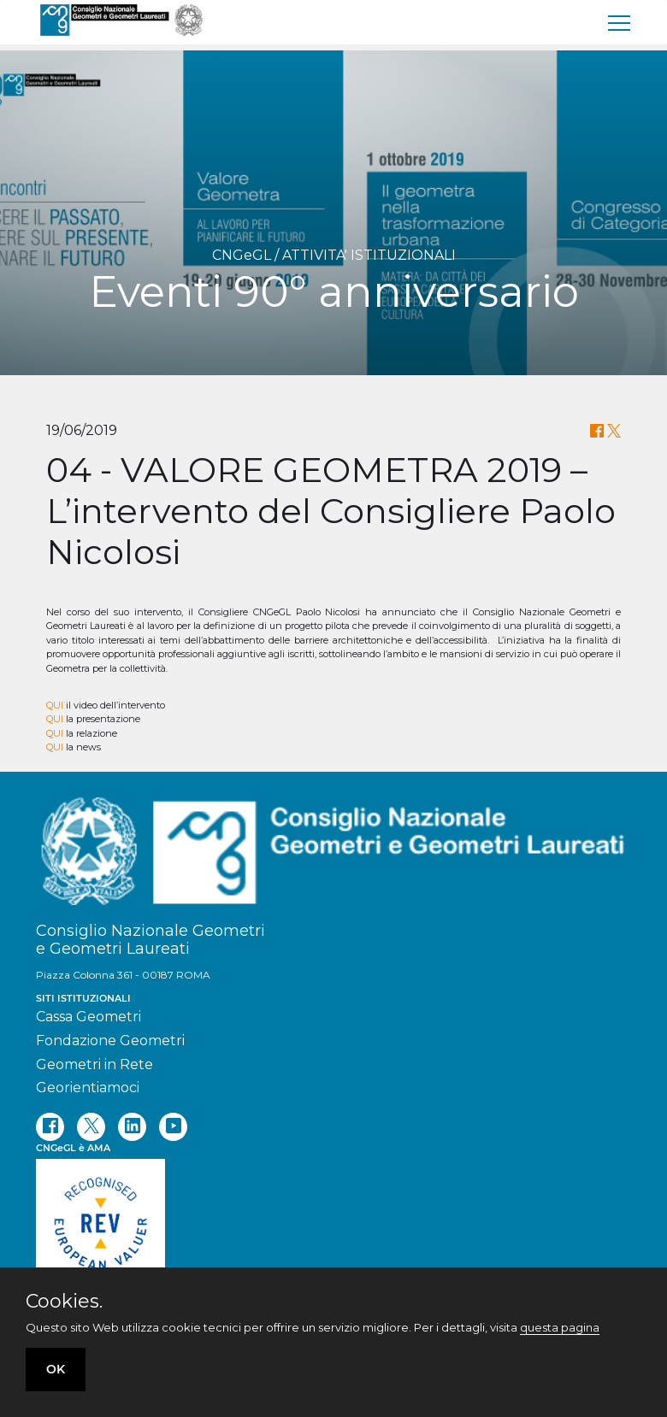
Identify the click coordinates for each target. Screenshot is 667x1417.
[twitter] (91, 1127)
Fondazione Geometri (110, 1040)
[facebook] (50, 1127)
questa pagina (559, 1327)
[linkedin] (132, 1127)
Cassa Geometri (88, 1016)
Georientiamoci (87, 1087)
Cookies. (64, 1301)
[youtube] (173, 1127)
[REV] (333, 1236)
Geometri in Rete (94, 1064)
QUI (54, 705)
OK (55, 1369)
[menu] (620, 22)
